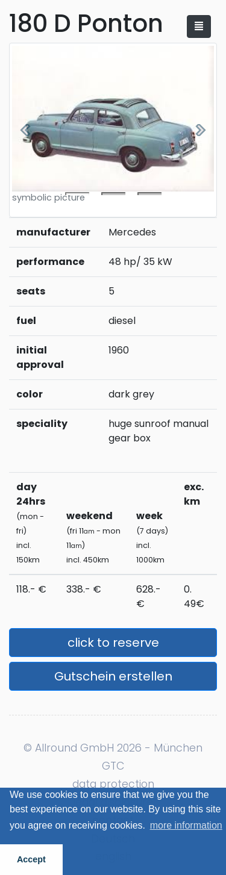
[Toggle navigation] (199, 26)
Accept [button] (31, 859)
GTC (113, 766)
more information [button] (186, 825)
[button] (25, 130)
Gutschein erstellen (113, 676)
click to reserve (113, 642)
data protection (113, 784)
